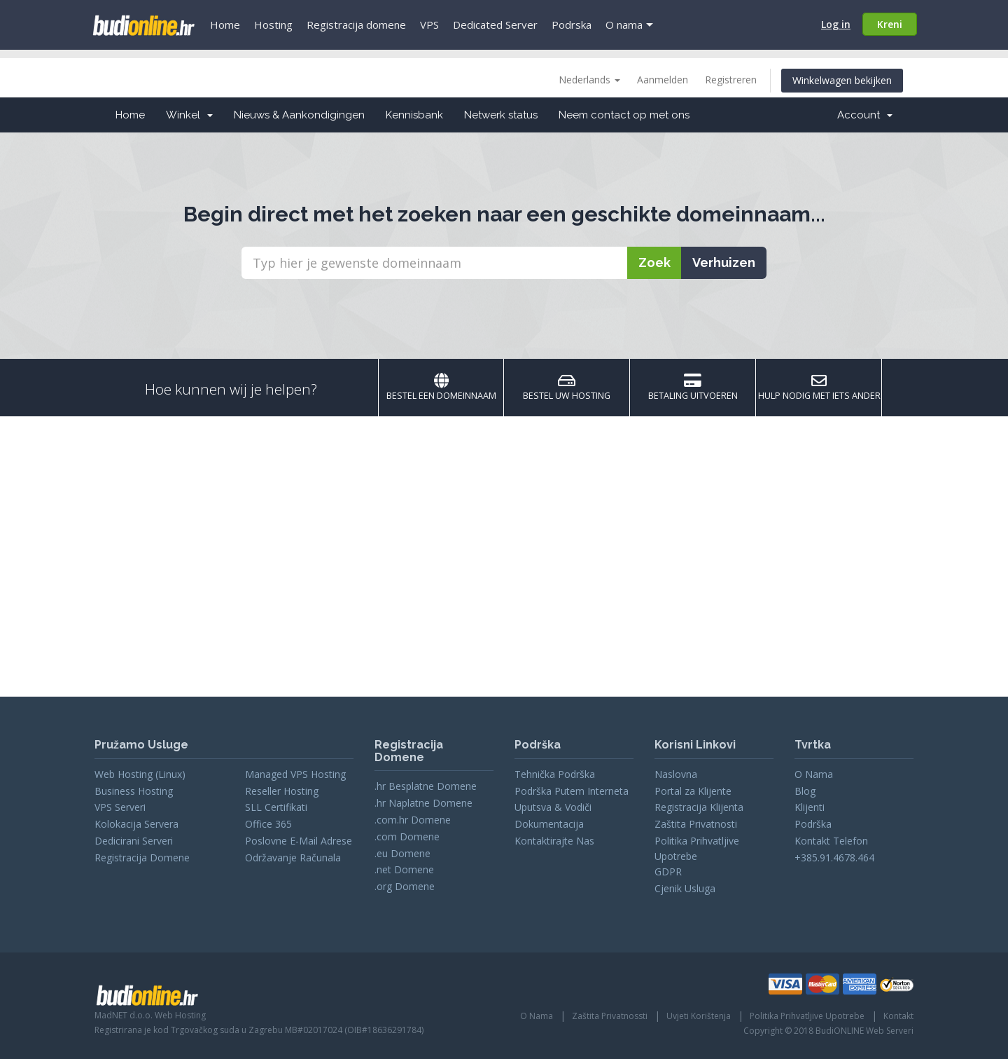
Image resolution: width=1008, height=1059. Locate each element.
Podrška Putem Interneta (571, 791)
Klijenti (809, 807)
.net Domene (404, 869)
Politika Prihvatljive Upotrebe (807, 1016)
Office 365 (268, 824)
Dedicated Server (495, 25)
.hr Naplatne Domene (423, 802)
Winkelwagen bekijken (842, 80)
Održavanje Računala (293, 857)
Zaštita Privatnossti (610, 1016)
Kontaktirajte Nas (554, 840)
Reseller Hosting (281, 791)
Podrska (572, 25)
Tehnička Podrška (554, 774)
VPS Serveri (120, 807)
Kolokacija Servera (136, 824)
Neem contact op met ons (624, 115)
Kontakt (898, 1016)
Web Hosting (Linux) (140, 774)
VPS (429, 25)
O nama (624, 25)
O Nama (813, 774)
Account (864, 115)
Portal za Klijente (693, 791)
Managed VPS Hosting (295, 774)
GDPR (668, 871)
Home (225, 25)
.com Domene (407, 836)
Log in (835, 24)
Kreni (889, 24)
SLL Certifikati (276, 807)
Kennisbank (414, 115)
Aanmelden (662, 79)
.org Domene (404, 886)
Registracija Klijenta (698, 807)
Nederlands (589, 79)
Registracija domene (356, 25)
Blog (805, 791)
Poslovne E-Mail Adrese (298, 840)
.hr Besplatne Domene (425, 786)
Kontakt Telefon (831, 840)
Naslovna (675, 774)
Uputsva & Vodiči (553, 807)
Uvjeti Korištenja (698, 1016)
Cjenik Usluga (684, 888)
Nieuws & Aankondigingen (299, 115)
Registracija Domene (142, 857)
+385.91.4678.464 (834, 857)
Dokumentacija (549, 824)
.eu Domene (402, 853)
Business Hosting (133, 791)
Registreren (731, 79)
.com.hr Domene (412, 819)
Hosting (273, 25)
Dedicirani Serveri (133, 840)
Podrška (813, 824)
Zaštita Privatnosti (695, 824)
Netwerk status (501, 115)
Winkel (189, 115)
